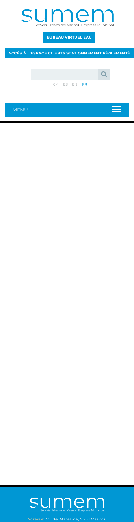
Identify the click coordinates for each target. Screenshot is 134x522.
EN (75, 84)
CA (56, 84)
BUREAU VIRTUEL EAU (69, 37)
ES (65, 84)
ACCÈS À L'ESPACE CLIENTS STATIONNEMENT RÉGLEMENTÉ (69, 53)
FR (84, 84)
